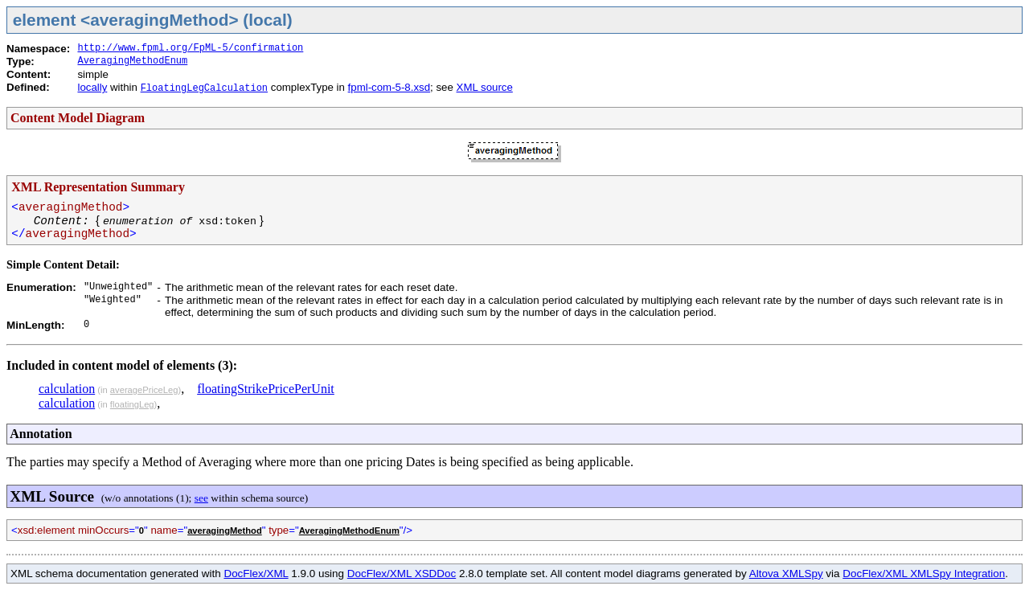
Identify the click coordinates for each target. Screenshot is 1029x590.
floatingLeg (132, 404)
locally (92, 87)
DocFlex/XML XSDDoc (401, 573)
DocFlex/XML (255, 573)
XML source (485, 87)
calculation (67, 388)
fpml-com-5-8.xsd (389, 87)
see (201, 498)
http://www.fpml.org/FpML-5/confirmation (190, 48)
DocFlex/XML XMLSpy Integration (923, 573)
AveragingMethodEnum (132, 61)
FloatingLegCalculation (204, 88)
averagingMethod (224, 530)
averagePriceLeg (144, 390)
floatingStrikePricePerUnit (265, 388)
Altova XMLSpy (786, 573)
